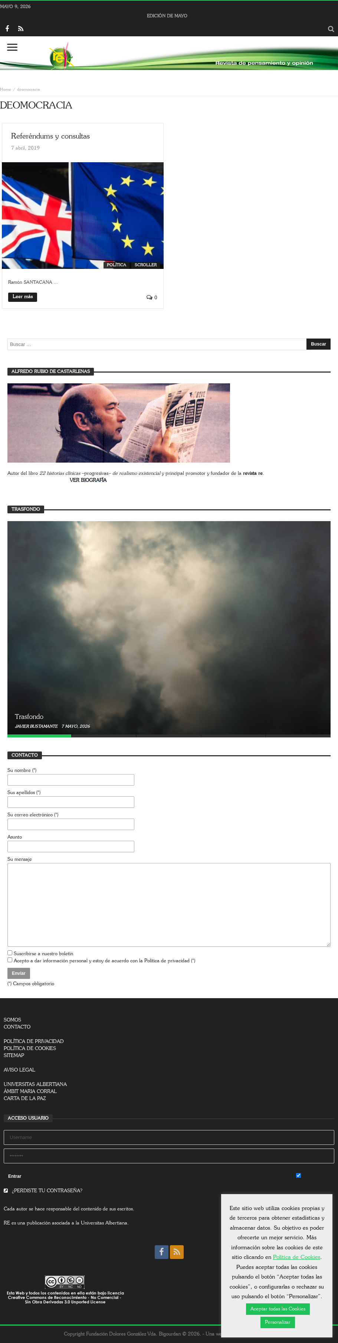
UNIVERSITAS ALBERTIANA (35, 1084)
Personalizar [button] (278, 1322)
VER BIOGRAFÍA (88, 480)
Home (5, 89)
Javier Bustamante (37, 726)
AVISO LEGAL (19, 1070)
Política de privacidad (167, 961)
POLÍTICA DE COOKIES (30, 1048)
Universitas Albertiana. (105, 1223)
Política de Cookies (296, 1257)
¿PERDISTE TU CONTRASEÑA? (43, 1191)
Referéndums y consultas (50, 136)
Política (116, 265)
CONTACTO (17, 1027)
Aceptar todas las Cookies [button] (277, 1309)
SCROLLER (146, 265)
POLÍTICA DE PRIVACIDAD (34, 1041)
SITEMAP (14, 1055)
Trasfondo (29, 717)
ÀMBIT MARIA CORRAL (30, 1091)
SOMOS (12, 1020)
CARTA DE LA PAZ (25, 1098)
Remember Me (315, 1176)
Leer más (23, 296)
